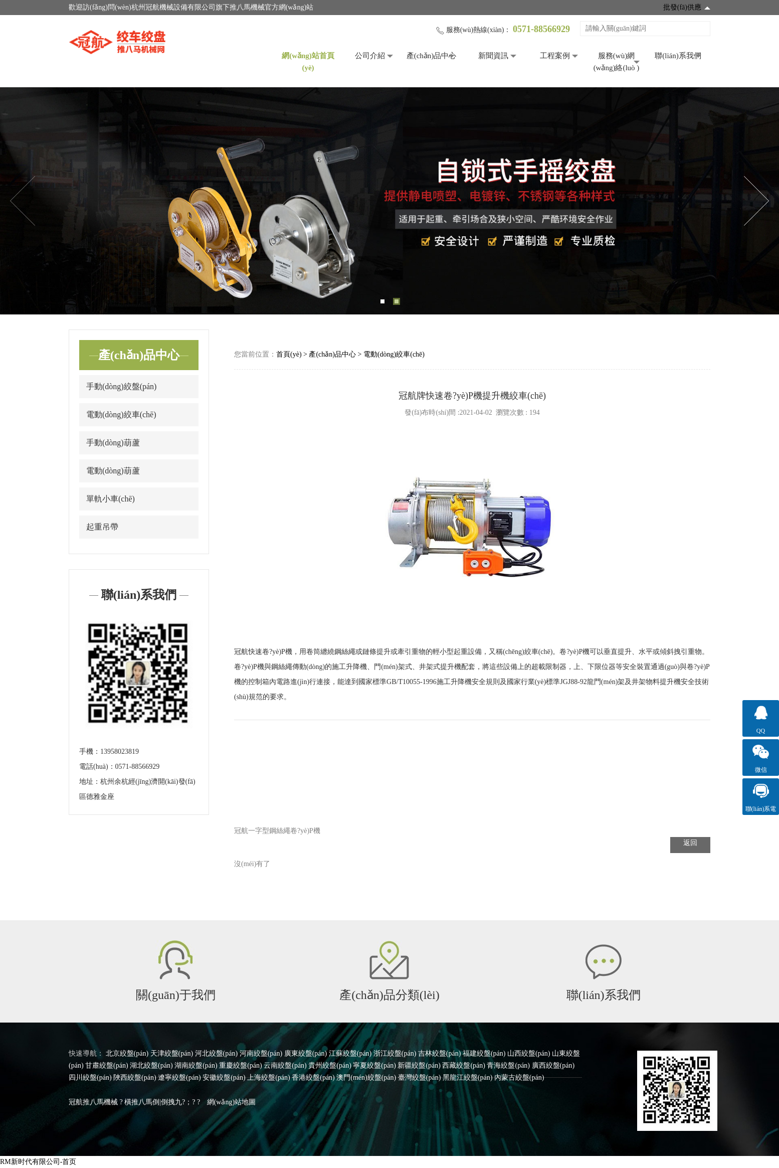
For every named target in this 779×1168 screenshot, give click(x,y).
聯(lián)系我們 (678, 56)
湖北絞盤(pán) (151, 1065)
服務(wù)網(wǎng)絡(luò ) (617, 62)
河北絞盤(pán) (216, 1053)
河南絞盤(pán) (261, 1053)
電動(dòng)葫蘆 (113, 470)
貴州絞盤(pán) (329, 1065)
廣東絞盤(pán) (305, 1053)
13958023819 (119, 751)
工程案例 (555, 56)
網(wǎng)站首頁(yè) (308, 62)
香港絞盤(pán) (313, 1077)
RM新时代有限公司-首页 (38, 1161)
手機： (89, 751)
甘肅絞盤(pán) (106, 1065)
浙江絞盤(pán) (395, 1053)
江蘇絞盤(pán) (350, 1053)
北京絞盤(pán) (127, 1053)
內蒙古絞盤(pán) (519, 1077)
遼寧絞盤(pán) (179, 1077)
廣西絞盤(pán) (553, 1065)
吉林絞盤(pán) (439, 1053)
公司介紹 (370, 56)
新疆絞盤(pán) (419, 1065)
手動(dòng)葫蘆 (113, 442)
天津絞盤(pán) (171, 1053)
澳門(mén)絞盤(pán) (366, 1077)
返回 (690, 843)
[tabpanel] (389, 200)
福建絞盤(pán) (484, 1053)
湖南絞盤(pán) (196, 1065)
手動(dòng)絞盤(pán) (121, 386)
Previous (22, 201)
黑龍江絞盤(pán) (468, 1077)
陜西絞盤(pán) (134, 1077)
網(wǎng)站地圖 (231, 1102)
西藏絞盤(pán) (463, 1065)
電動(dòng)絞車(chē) (121, 414)
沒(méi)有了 (252, 864)
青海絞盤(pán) (508, 1065)
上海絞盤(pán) (268, 1077)
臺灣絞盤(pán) (419, 1077)
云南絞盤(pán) (285, 1065)
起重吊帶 (102, 527)
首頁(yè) (289, 354)
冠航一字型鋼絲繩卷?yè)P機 (277, 831)
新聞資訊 (493, 56)
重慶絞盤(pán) (240, 1065)
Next (756, 201)
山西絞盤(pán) (528, 1053)
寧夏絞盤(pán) (374, 1065)
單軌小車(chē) (110, 498)
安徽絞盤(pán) (224, 1077)
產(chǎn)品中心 (432, 56)
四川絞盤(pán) (90, 1077)
